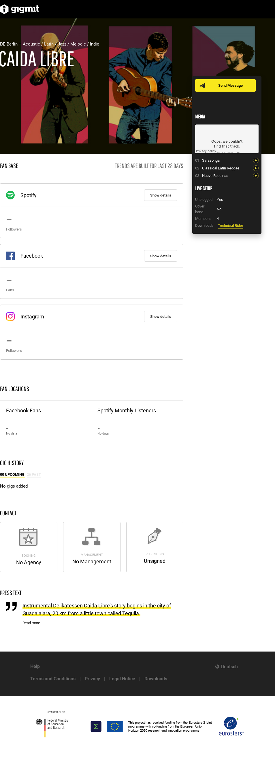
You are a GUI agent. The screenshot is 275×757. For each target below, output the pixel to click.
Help (35, 666)
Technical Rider (230, 225)
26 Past (34, 474)
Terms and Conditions (53, 679)
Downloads (155, 679)
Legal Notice (122, 679)
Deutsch (229, 666)
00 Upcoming (12, 474)
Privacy (92, 679)
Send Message (230, 85)
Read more (31, 623)
